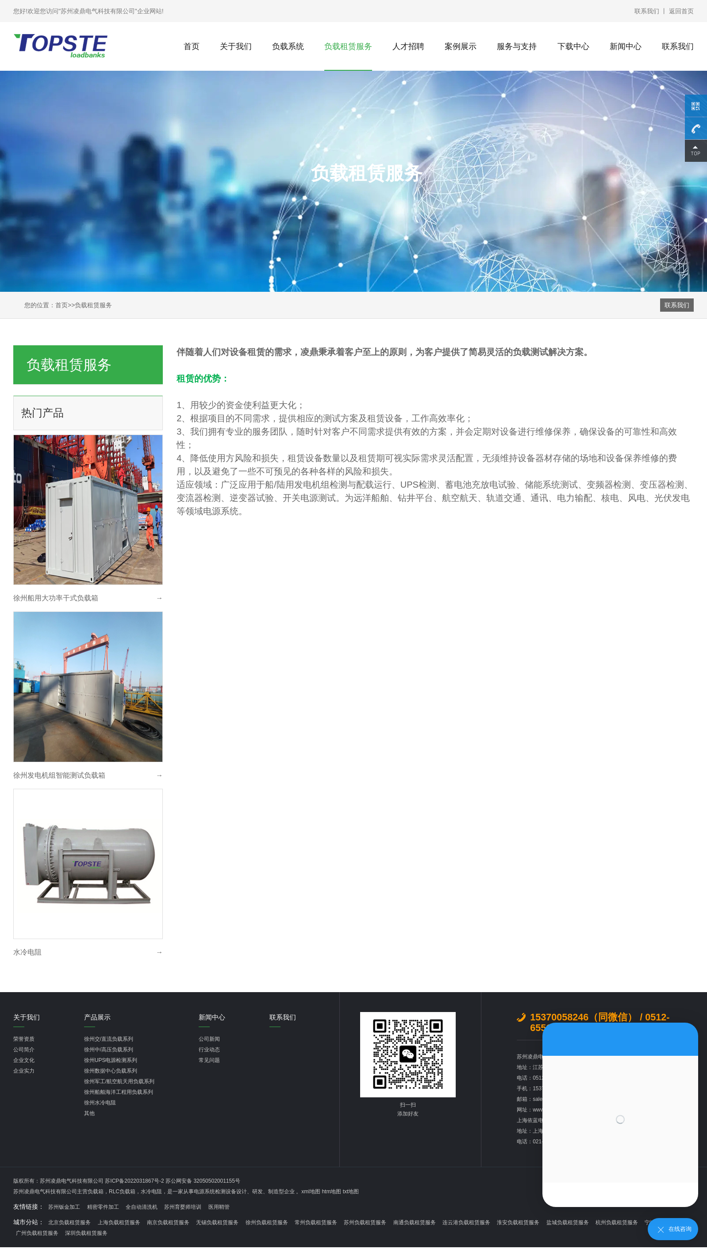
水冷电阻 (151, 1191)
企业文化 (24, 1060)
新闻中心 (626, 46)
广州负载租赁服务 (37, 1233)
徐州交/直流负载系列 (108, 1039)
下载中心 (573, 46)
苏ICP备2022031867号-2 (135, 1181)
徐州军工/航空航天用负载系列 (119, 1081)
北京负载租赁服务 (69, 1222)
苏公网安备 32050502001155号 (202, 1181)
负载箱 (96, 1191)
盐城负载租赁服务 (567, 1222)
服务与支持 (517, 46)
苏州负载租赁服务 (365, 1222)
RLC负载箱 (122, 1191)
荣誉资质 (24, 1039)
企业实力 (24, 1071)
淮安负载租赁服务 (518, 1222)
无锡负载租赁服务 (217, 1222)
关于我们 (236, 46)
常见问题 (209, 1060)
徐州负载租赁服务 (267, 1222)
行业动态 (209, 1050)
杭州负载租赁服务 (617, 1222)
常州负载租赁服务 (316, 1222)
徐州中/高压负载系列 (108, 1050)
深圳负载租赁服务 (86, 1233)
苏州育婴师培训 (182, 1207)
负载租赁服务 (348, 46)
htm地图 (331, 1191)
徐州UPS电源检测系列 (111, 1060)
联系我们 (646, 11)
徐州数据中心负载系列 (110, 1071)
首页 (192, 46)
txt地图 (351, 1191)
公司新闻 (209, 1039)
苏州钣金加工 (64, 1207)
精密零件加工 (103, 1207)
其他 (89, 1113)
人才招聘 (408, 46)
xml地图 (310, 1191)
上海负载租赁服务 (119, 1222)
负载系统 (288, 46)
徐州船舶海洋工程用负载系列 (118, 1092)
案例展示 (460, 46)
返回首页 (681, 11)
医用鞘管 (219, 1207)
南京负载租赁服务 (168, 1222)
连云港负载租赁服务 (466, 1222)
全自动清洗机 (142, 1207)
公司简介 (24, 1050)
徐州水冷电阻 (100, 1103)
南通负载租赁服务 (414, 1222)
